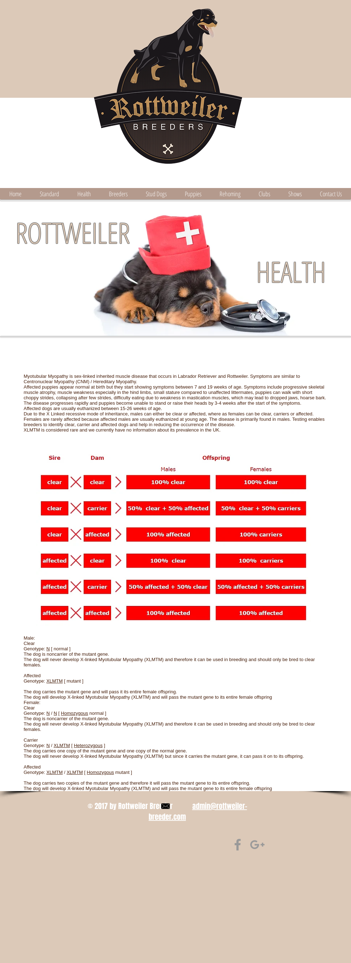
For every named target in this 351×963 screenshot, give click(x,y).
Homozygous (74, 713)
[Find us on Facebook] (237, 844)
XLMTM (55, 681)
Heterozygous (88, 745)
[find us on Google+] (257, 844)
